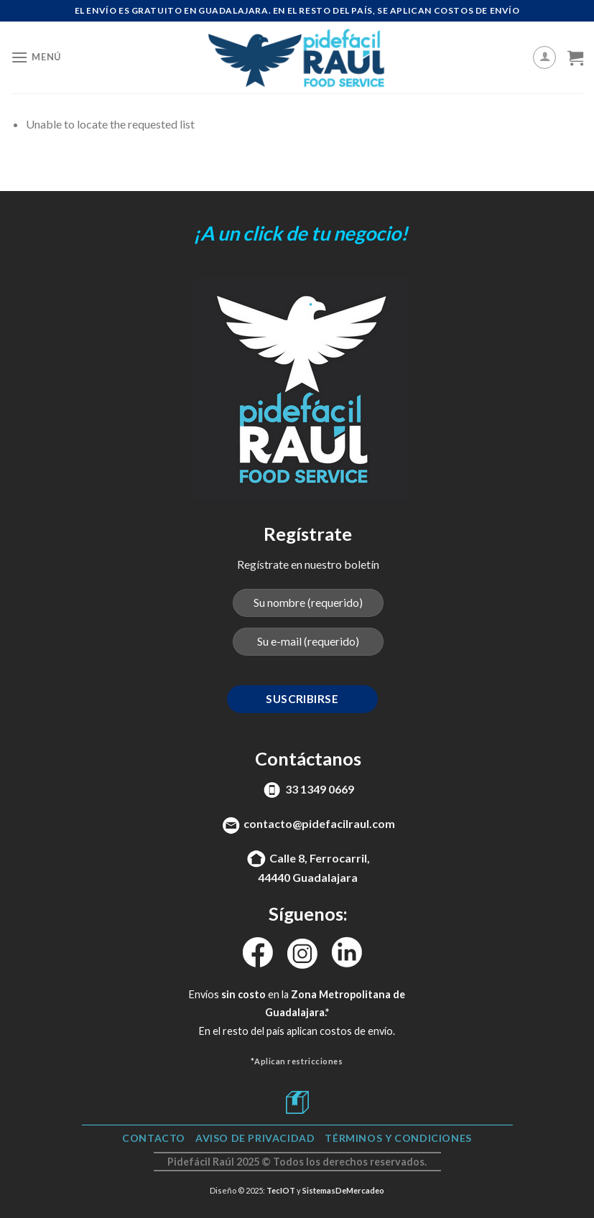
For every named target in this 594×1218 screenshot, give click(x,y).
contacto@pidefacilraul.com (319, 823)
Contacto (153, 1138)
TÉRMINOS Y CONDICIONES (398, 1138)
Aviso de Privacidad (255, 1138)
